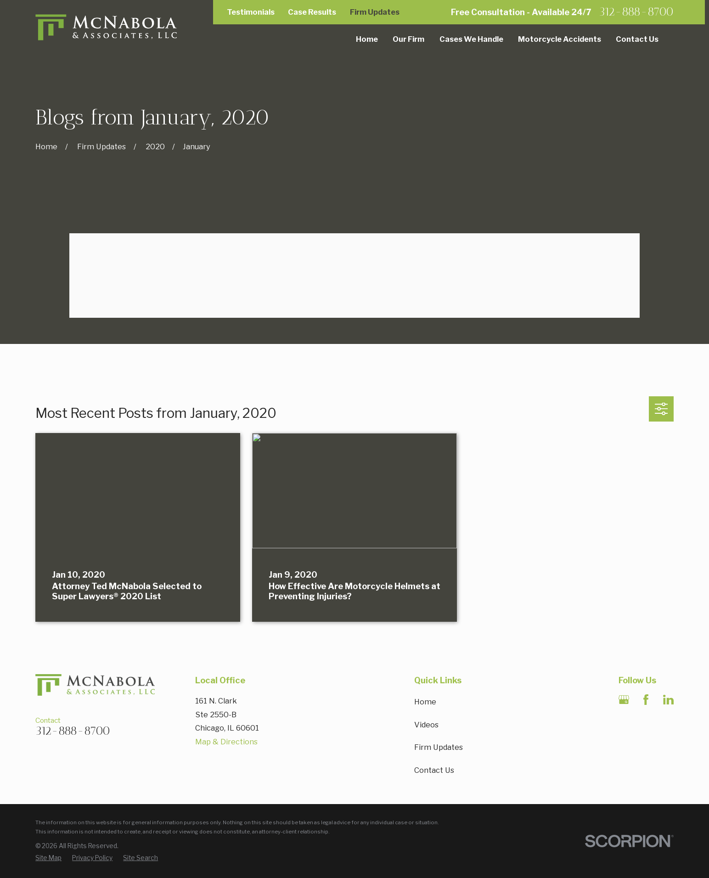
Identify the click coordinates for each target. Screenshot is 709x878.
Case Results (312, 12)
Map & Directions (226, 741)
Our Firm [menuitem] (408, 39)
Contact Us (434, 770)
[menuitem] (48, 858)
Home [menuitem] (367, 39)
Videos (426, 724)
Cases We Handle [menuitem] (471, 39)
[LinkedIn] (668, 699)
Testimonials (251, 12)
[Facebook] (646, 699)
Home (425, 701)
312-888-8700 (636, 12)
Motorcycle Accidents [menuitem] (559, 39)
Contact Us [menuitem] (637, 39)
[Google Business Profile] (624, 699)
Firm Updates (375, 12)
